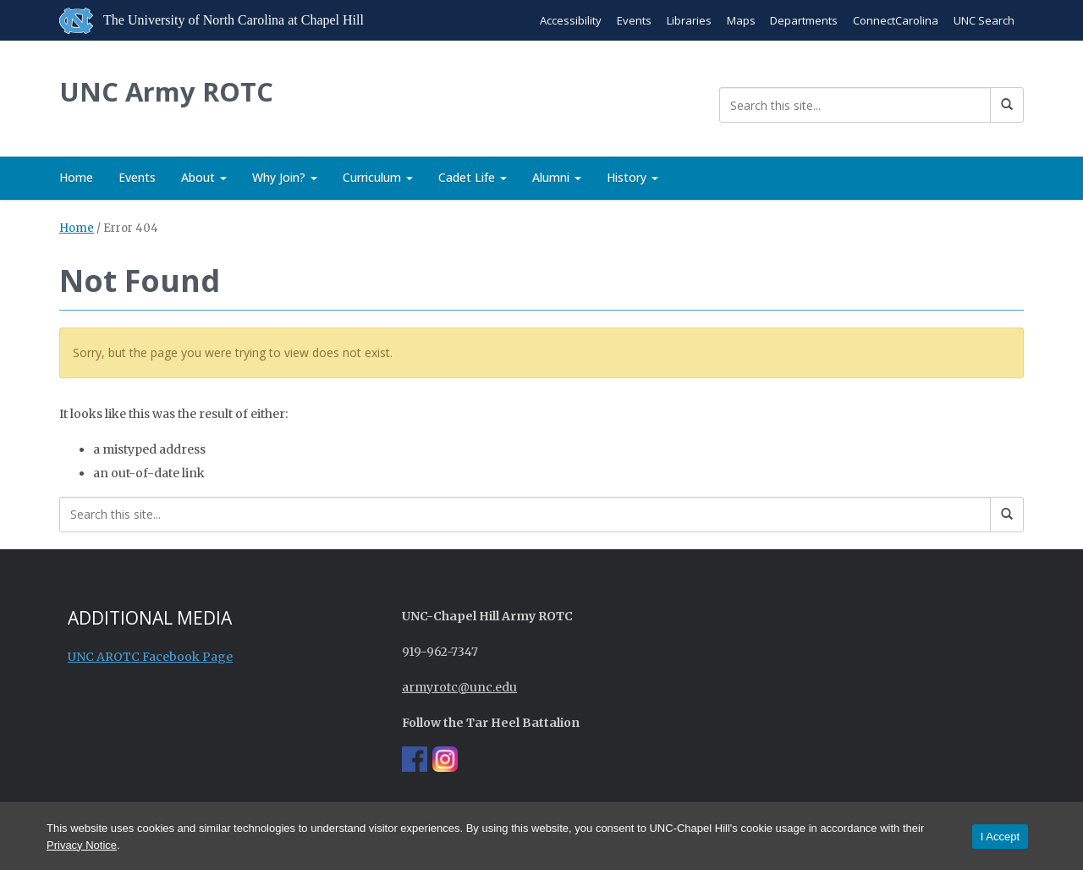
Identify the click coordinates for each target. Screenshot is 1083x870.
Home (76, 177)
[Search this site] (855, 105)
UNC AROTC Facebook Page (150, 656)
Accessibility (570, 20)
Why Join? (284, 177)
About (204, 177)
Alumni (556, 177)
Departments (804, 20)
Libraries (688, 20)
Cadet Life (472, 177)
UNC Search (984, 20)
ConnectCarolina (895, 20)
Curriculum (378, 177)
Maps (740, 20)
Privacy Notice (82, 845)
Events (633, 20)
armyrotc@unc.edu (459, 687)
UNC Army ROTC (168, 92)
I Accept (1000, 836)
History (632, 177)
